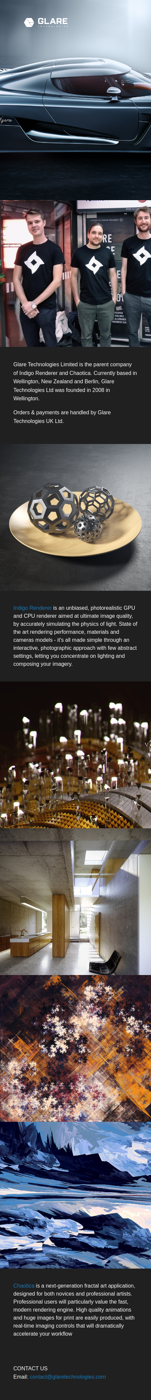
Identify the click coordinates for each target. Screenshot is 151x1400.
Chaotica (23, 1286)
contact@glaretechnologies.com (68, 1377)
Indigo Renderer (32, 608)
